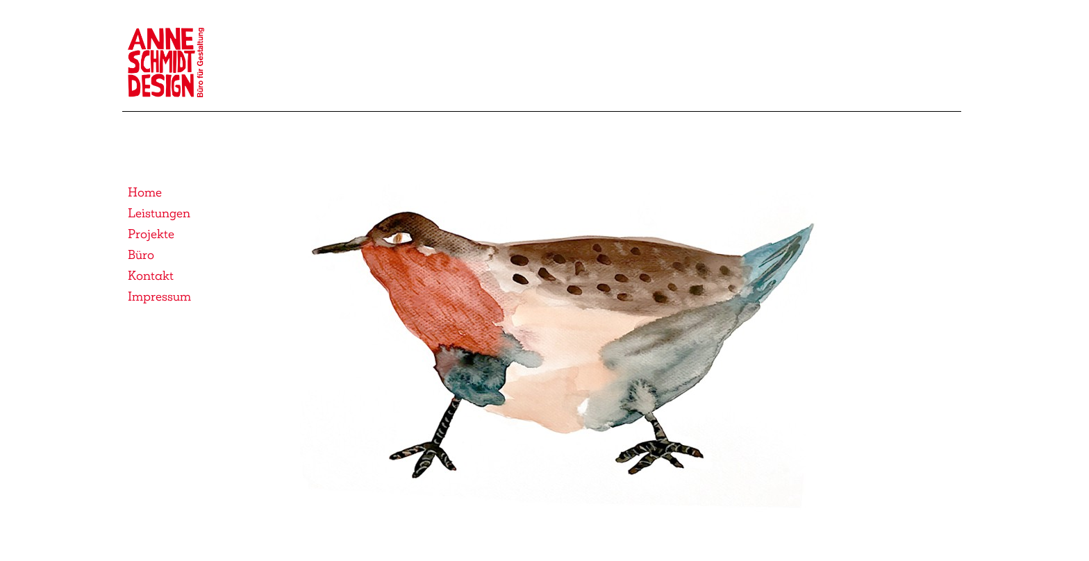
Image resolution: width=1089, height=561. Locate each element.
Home (145, 192)
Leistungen (159, 213)
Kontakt (151, 275)
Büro (141, 254)
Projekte (151, 234)
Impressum (159, 296)
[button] (560, 357)
